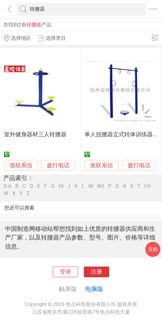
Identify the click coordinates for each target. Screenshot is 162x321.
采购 (153, 249)
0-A (7, 186)
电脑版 (94, 288)
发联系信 (21, 165)
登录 (65, 272)
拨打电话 (58, 165)
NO (100, 186)
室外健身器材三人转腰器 (35, 134)
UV (147, 186)
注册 (96, 272)
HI (60, 186)
